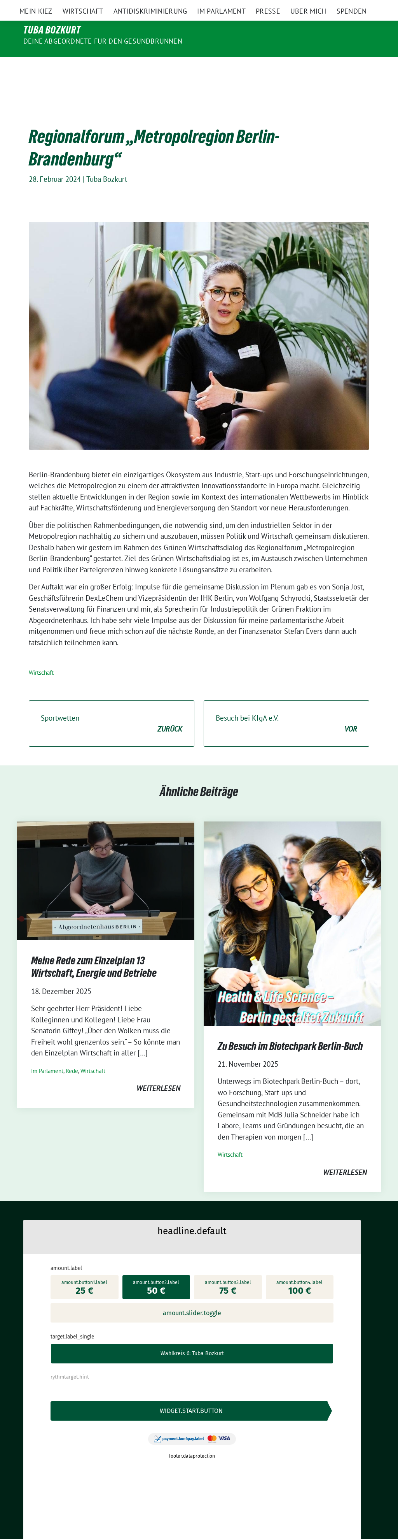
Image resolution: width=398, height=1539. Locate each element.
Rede (72, 1054)
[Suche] (356, 7)
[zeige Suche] (367, 7)
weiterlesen (158, 1071)
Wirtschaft (41, 656)
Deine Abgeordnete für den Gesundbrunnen (102, 41)
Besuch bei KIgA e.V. (286, 707)
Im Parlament (47, 1054)
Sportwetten (111, 707)
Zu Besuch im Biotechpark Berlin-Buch (290, 1030)
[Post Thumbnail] (105, 863)
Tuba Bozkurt (52, 30)
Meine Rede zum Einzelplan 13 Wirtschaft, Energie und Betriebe (94, 950)
